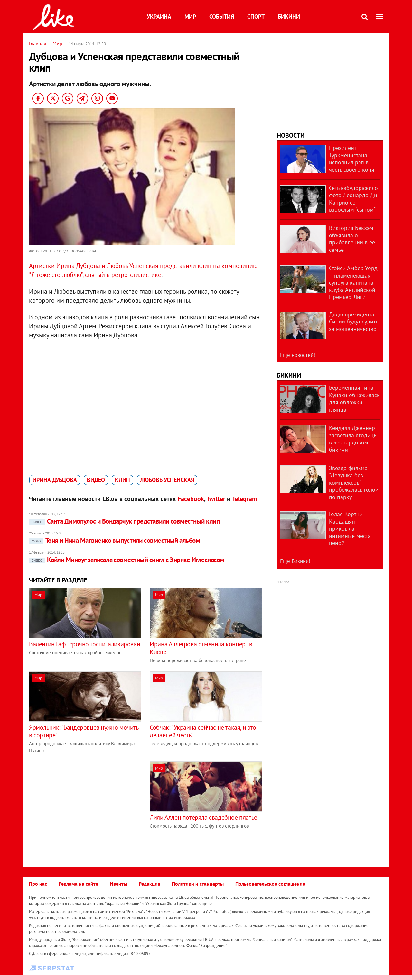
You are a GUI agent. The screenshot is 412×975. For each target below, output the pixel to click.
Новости (290, 135)
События (221, 16)
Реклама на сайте (78, 883)
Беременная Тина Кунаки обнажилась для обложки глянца (354, 398)
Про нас (38, 883)
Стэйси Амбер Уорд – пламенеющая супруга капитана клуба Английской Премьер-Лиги (353, 282)
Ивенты (118, 883)
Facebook (191, 499)
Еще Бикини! (295, 561)
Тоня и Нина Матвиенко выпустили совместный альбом (114, 540)
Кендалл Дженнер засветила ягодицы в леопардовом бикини (353, 438)
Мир (190, 16)
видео (96, 480)
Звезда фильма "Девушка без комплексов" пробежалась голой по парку (354, 482)
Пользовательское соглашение (270, 883)
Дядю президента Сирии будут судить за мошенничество (353, 322)
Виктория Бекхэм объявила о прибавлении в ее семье (352, 238)
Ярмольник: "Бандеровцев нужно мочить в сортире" (83, 731)
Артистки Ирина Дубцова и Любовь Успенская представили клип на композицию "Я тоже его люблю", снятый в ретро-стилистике (143, 270)
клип (122, 480)
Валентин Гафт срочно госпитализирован (84, 644)
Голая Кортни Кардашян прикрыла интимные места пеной (350, 528)
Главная (37, 43)
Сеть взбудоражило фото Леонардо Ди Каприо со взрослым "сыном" (353, 199)
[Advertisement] (83, 806)
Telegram (244, 499)
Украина (159, 16)
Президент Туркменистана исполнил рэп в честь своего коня (351, 158)
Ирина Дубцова (55, 480)
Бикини (289, 16)
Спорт (256, 16)
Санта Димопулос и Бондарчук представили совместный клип (124, 521)
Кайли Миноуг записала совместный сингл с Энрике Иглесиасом (126, 559)
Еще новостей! (297, 355)
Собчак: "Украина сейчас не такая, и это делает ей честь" (203, 731)
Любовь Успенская (167, 480)
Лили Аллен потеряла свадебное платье (203, 817)
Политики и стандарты (198, 883)
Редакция (149, 883)
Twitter (216, 499)
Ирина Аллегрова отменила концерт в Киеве (201, 648)
